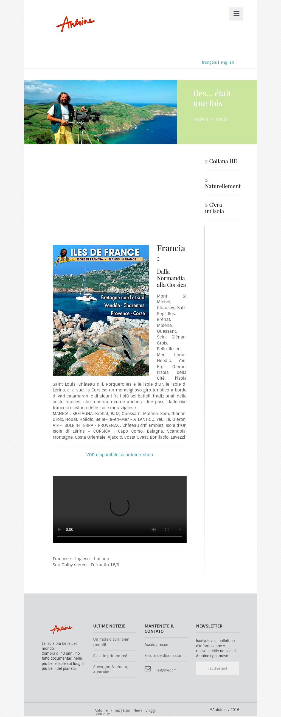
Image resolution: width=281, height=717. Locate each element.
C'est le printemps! (110, 656)
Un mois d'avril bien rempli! (111, 643)
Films (115, 711)
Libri (126, 711)
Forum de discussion (163, 656)
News (137, 711)
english (227, 63)
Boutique (102, 715)
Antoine (73, 31)
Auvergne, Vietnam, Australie (110, 670)
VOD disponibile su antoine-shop (119, 455)
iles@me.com (166, 671)
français (209, 63)
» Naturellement (222, 183)
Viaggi (150, 711)
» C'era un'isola (214, 208)
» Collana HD (221, 162)
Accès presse (156, 645)
